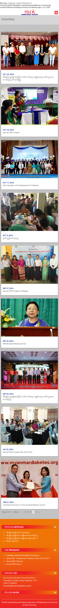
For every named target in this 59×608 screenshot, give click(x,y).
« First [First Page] (15, 512)
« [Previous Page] (19, 512)
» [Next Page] (38, 512)
